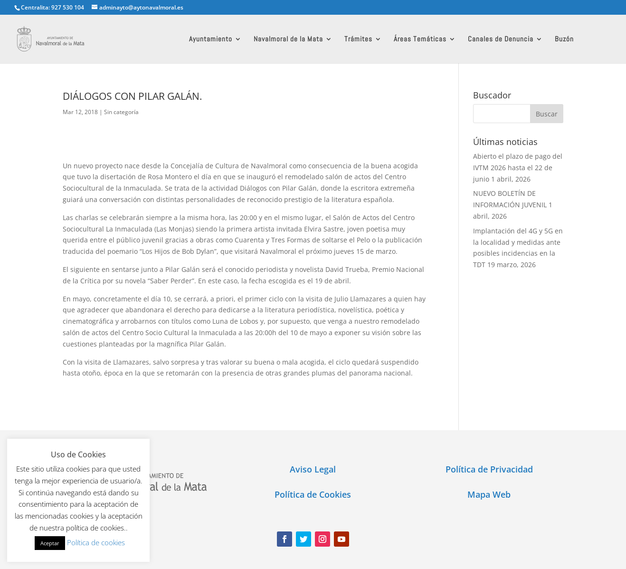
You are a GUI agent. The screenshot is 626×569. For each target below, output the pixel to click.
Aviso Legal (313, 469)
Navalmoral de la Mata (288, 39)
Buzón (564, 39)
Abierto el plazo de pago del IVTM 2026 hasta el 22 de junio (517, 167)
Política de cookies (96, 542)
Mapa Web (489, 494)
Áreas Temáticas (420, 39)
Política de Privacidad (489, 469)
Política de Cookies (313, 494)
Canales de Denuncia (500, 39)
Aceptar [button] (49, 543)
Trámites (358, 39)
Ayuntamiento (210, 39)
